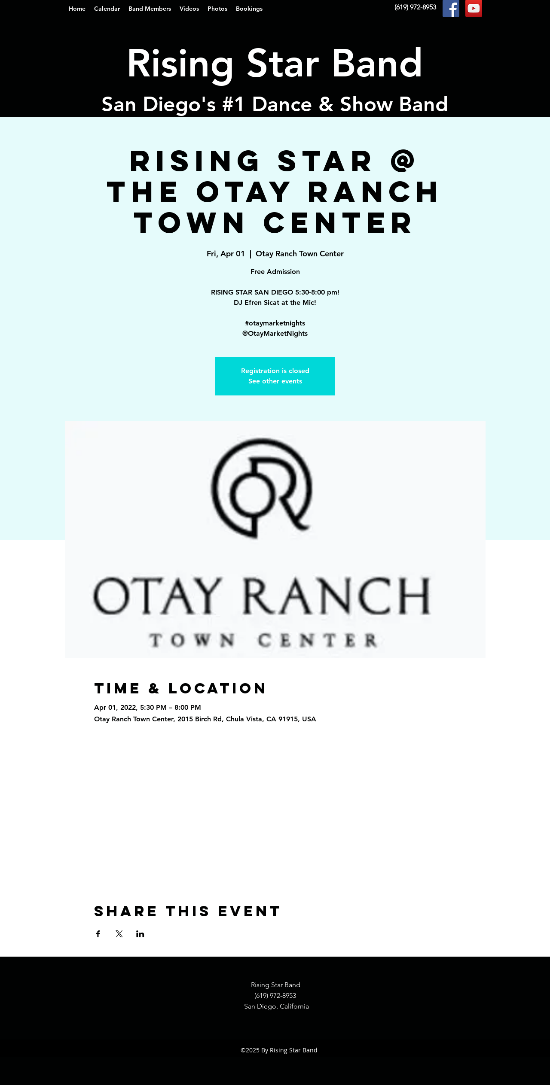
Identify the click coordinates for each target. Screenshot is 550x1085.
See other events (275, 381)
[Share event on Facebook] (98, 933)
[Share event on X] (119, 933)
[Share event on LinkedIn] (140, 933)
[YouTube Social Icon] (473, 8)
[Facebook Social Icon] (451, 8)
